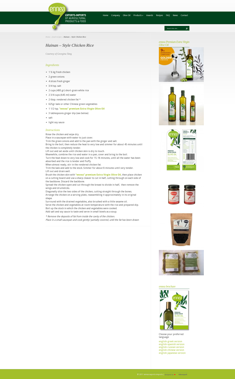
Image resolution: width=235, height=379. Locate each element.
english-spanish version (171, 344)
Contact (184, 15)
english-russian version (171, 347)
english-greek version (170, 341)
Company (115, 15)
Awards (149, 15)
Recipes (159, 15)
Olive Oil (126, 15)
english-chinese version (171, 350)
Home (105, 15)
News (175, 15)
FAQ (168, 15)
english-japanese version (172, 353)
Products (138, 15)
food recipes (57, 37)
